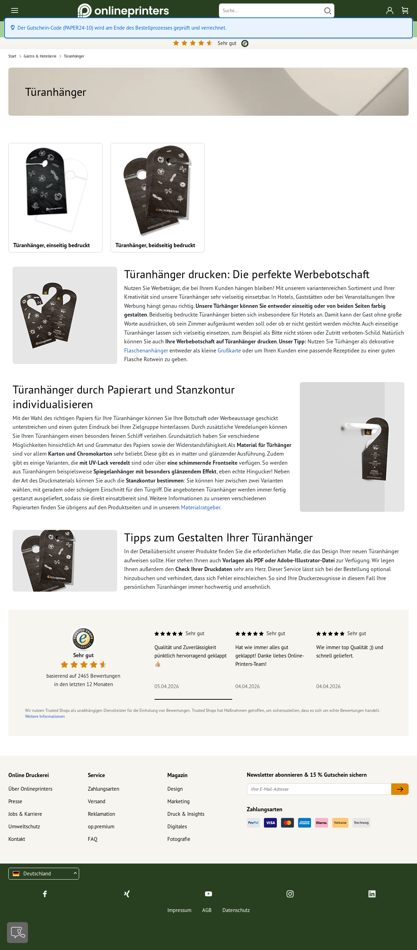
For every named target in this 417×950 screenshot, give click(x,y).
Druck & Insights (185, 814)
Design (175, 788)
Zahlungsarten (103, 788)
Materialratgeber (200, 507)
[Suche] (270, 10)
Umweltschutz (24, 826)
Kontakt (16, 839)
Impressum (179, 910)
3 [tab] (349, 699)
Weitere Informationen (45, 716)
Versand (96, 801)
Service (96, 775)
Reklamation (101, 814)
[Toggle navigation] (15, 10)
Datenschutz (236, 910)
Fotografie (178, 839)
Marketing (178, 801)
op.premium (101, 826)
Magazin (177, 775)
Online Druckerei (28, 775)
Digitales (177, 826)
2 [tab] (271, 699)
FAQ (92, 839)
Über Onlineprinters (30, 788)
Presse (15, 801)
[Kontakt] (17, 932)
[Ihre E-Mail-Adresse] (319, 789)
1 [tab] (193, 699)
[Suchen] (327, 10)
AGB (207, 910)
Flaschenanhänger (146, 350)
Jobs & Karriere (25, 814)
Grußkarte (229, 350)
